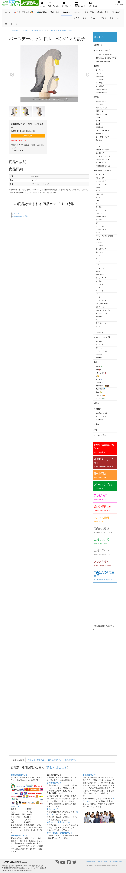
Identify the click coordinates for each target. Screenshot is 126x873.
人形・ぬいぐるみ (101, 108)
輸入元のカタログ (101, 413)
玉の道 (98, 124)
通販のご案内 (18, 760)
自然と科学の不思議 (102, 150)
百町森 (98, 271)
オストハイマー (101, 194)
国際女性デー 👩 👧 (102, 386)
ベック (98, 297)
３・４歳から (100, 83)
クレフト (99, 200)
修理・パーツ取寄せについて (59, 822)
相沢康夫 (99, 341)
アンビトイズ (100, 178)
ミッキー (99, 316)
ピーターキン (100, 274)
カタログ (97, 409)
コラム (76, 18)
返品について (52, 809)
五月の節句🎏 (100, 389)
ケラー (98, 223)
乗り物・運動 (102, 12)
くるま (98, 117)
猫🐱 (97, 376)
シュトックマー (101, 226)
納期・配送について (19, 836)
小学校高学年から (101, 92)
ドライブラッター (101, 249)
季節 (95, 362)
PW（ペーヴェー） (102, 303)
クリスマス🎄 (100, 398)
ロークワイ (99, 333)
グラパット (99, 204)
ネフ (97, 258)
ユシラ (98, 320)
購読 (120, 861)
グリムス (52, 30)
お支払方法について (19, 775)
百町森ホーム (14, 30)
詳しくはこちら (57, 767)
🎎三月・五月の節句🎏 (23, 12)
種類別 (96, 97)
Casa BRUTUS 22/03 (103, 61)
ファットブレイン (101, 278)
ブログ (103, 18)
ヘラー (98, 294)
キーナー (99, 197)
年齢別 (96, 66)
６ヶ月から (99, 73)
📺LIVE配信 (42, 12)
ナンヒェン (99, 252)
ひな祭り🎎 (99, 382)
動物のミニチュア (101, 114)
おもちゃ (66, 12)
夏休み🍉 (99, 392)
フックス (99, 281)
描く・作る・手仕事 (102, 137)
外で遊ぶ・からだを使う (104, 156)
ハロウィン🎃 (100, 395)
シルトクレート (101, 229)
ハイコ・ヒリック (101, 351)
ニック (98, 255)
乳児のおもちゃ (101, 101)
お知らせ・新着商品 (36, 760)
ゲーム (98, 143)
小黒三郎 (99, 354)
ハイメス (99, 262)
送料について (16, 806)
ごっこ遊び (99, 105)
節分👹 (98, 370)
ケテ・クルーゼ (101, 216)
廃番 (95, 430)
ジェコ (98, 233)
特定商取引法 (90, 861)
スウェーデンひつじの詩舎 (104, 236)
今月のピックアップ (102, 50)
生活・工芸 (89, 12)
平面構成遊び (100, 127)
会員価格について (54, 783)
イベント (93, 18)
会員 (85, 18)
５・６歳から (100, 86)
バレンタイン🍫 (101, 373)
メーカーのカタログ (102, 416)
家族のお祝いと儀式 (65, 30)
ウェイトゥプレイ (101, 184)
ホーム (8, 12)
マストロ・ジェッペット (104, 310)
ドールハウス (100, 134)
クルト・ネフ (100, 345)
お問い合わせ (113, 861)
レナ (97, 329)
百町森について (54, 760)
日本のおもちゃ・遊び (103, 159)
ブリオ (98, 287)
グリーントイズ (101, 210)
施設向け (97, 403)
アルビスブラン (101, 175)
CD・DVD (116, 12)
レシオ (98, 326)
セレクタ (99, 239)
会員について (70, 760)
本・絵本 (77, 12)
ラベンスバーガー (101, 323)
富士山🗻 (99, 379)
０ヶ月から (99, 70)
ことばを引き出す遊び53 (104, 55)
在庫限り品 (98, 45)
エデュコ (99, 187)
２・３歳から (100, 79)
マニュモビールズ (101, 313)
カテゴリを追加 (100, 435)
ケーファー (99, 220)
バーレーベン (100, 268)
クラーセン (99, 348)
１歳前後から (100, 76)
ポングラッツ (100, 307)
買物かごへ (28, 136)
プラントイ (99, 291)
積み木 (98, 121)
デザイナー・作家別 (102, 337)
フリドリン (99, 284)
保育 (111, 18)
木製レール (99, 111)
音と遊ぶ (99, 140)
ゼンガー (99, 242)
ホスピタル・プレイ (102, 162)
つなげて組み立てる (102, 130)
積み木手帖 (99, 419)
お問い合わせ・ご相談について (59, 833)
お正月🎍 (99, 366)
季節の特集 (55, 12)
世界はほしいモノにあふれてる (106, 58)
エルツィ (99, 191)
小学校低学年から (101, 89)
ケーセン (99, 213)
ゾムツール (99, 246)
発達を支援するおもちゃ (104, 166)
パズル (98, 146)
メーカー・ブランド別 (38, 30)
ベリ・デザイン (101, 300)
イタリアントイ (101, 181)
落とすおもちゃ (101, 153)
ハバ (97, 265)
